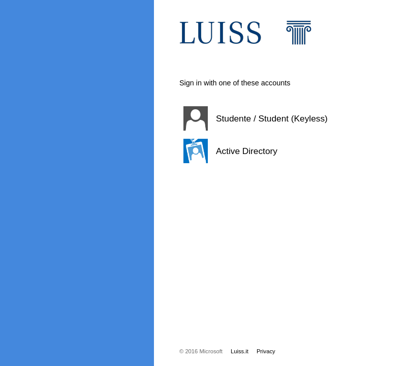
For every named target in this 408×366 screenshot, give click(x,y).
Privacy (266, 351)
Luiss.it (239, 351)
